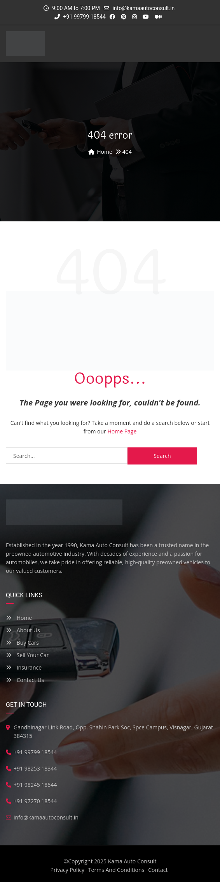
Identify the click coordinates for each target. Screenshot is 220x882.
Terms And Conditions (116, 869)
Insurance (24, 667)
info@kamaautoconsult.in (143, 8)
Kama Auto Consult (132, 861)
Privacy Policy (67, 869)
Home (19, 617)
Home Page (121, 431)
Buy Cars (22, 642)
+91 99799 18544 (80, 17)
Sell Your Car (27, 655)
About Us (23, 630)
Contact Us (25, 680)
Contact (158, 869)
